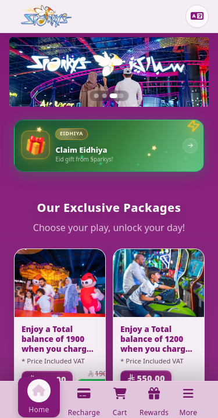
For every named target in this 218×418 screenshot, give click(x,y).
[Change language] (197, 16)
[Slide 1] (96, 95)
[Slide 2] (104, 95)
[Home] (43, 16)
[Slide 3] (117, 95)
